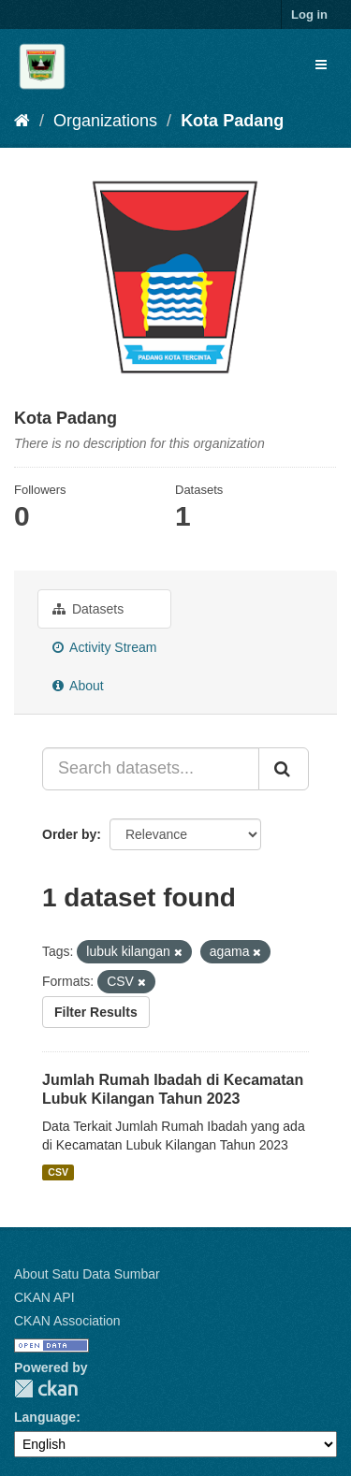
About (78, 685)
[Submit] (283, 768)
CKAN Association (67, 1320)
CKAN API (44, 1297)
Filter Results (96, 1012)
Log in (309, 14)
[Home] (22, 120)
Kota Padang (232, 120)
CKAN (46, 1388)
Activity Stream (104, 647)
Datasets (88, 608)
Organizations (105, 120)
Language (45, 1417)
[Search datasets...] (150, 768)
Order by (69, 834)
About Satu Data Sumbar (87, 1273)
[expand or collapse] (321, 64)
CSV (58, 1172)
